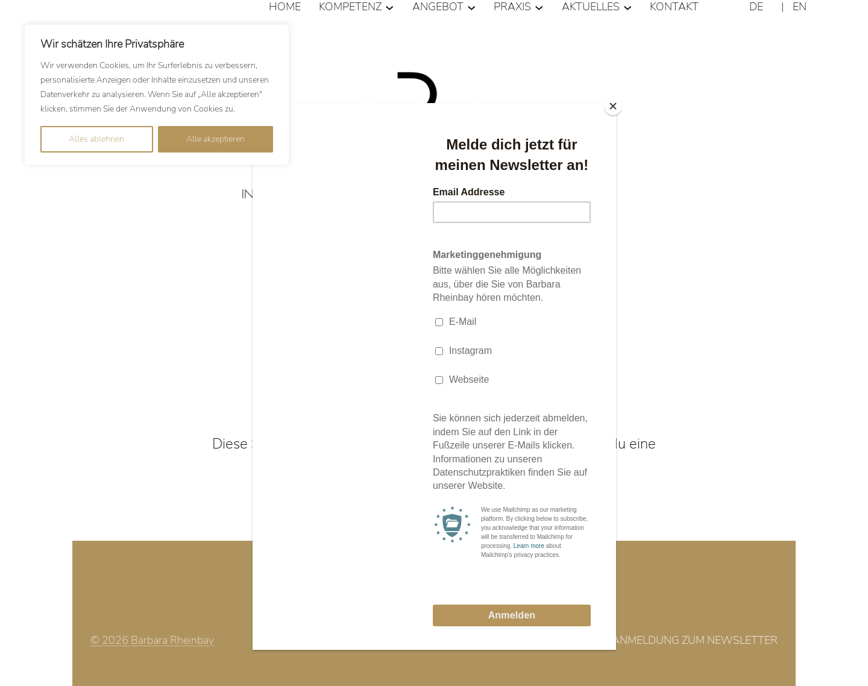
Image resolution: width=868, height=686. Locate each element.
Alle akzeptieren (215, 139)
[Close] (613, 106)
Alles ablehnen (96, 139)
